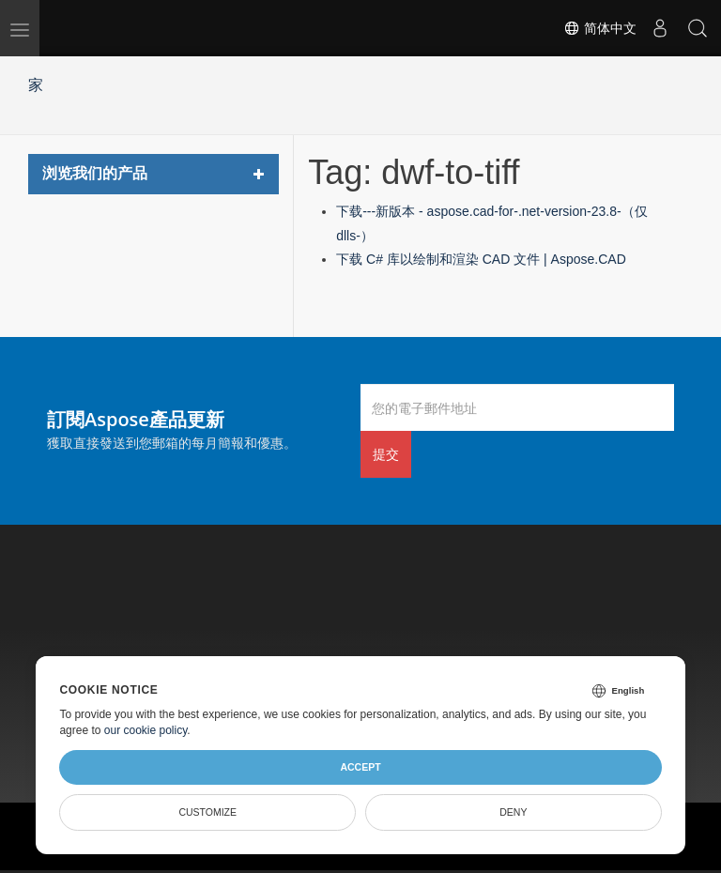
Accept (360, 767)
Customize (207, 812)
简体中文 (600, 28)
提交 (386, 454)
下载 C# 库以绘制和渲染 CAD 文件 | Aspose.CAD (481, 259)
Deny (513, 812)
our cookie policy (146, 730)
